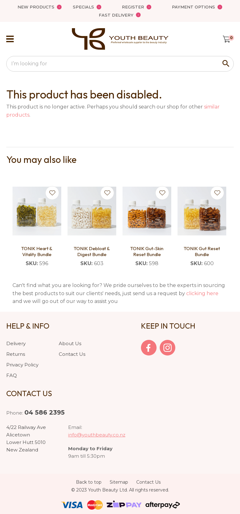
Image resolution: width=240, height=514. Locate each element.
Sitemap (119, 482)
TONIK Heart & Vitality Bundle (36, 251)
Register (133, 6)
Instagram (167, 347)
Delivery (16, 343)
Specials (83, 6)
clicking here (202, 293)
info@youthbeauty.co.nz (96, 435)
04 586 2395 (44, 412)
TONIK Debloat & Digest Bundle (92, 251)
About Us (70, 343)
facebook (149, 347)
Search (226, 64)
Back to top (89, 482)
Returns (15, 354)
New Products (36, 6)
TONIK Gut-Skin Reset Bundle (146, 251)
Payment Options (193, 6)
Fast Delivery (116, 15)
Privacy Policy (22, 365)
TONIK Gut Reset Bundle (202, 251)
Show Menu (10, 39)
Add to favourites (52, 193)
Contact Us (72, 354)
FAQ (11, 375)
